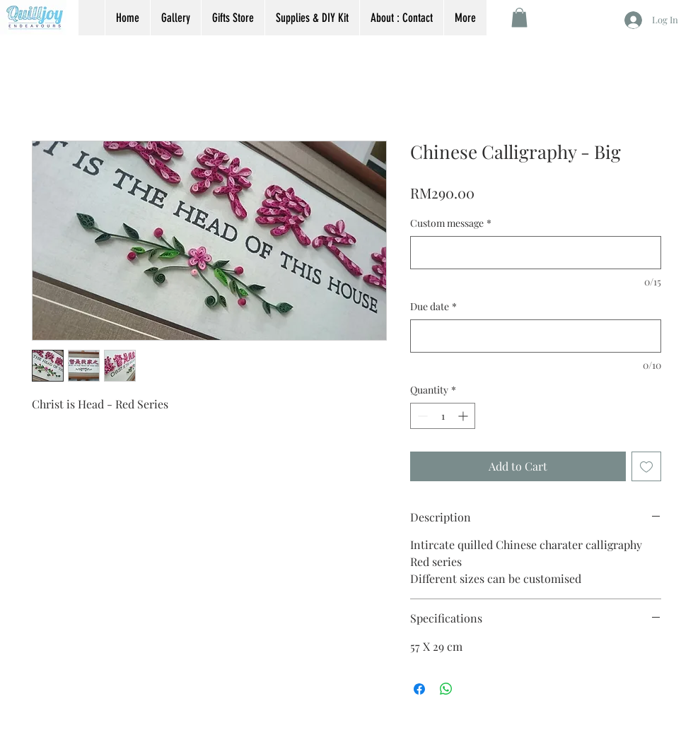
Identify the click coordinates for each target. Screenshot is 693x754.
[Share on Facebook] (419, 689)
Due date (433, 306)
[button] (519, 17)
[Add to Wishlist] (646, 466)
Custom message (450, 223)
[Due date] (535, 336)
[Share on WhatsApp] (446, 689)
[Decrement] (421, 415)
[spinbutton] (442, 415)
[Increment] (464, 415)
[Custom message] (535, 252)
